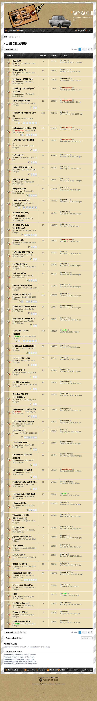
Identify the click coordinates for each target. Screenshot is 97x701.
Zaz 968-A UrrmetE (20, 603)
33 (32, 207)
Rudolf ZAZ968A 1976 (22, 167)
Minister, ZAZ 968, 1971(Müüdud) (20, 395)
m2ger (17, 73)
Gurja (17, 103)
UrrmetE (18, 606)
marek (17, 297)
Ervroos (18, 288)
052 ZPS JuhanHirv (20, 179)
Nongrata (66, 155)
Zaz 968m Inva (18, 527)
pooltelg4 (18, 203)
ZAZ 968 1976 (18, 369)
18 (30, 123)
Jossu (17, 64)
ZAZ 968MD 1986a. (20, 442)
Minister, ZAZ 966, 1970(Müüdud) (20, 214)
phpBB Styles (55, 677)
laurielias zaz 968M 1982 (23, 318)
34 (35, 207)
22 (30, 341)
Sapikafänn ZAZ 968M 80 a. (24, 481)
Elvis (17, 360)
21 (27, 341)
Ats (16, 557)
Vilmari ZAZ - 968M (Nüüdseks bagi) (20, 516)
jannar (17, 566)
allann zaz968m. (19, 503)
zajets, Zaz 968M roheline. (24, 345)
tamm (17, 615)
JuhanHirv (19, 182)
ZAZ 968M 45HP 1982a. (22, 252)
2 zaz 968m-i (18, 545)
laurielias (18, 321)
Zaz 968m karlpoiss (21, 381)
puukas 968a (18, 240)
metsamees (67, 88)
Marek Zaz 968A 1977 (21, 294)
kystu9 (17, 267)
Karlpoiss (18, 384)
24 (35, 341)
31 (27, 207)
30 (24, 207)
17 (27, 123)
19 (32, 123)
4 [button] (88, 49)
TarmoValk (19, 496)
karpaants (19, 460)
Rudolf (17, 170)
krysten (18, 548)
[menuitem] (20, 30)
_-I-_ (16, 146)
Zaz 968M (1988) (19, 264)
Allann (17, 506)
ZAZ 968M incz (18, 430)
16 (24, 123)
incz (16, 158)
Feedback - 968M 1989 (22, 79)
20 (35, 123)
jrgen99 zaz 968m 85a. (22, 536)
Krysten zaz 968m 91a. (22, 584)
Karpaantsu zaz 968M (22, 469)
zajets (17, 348)
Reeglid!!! (16, 61)
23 (32, 341)
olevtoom (66, 69)
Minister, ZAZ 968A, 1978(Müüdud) (21, 226)
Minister (18, 218)
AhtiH (17, 336)
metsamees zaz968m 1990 (24, 409)
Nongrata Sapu (19, 188)
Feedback (19, 82)
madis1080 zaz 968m (21, 572)
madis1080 (19, 575)
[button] (92, 49)
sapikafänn (19, 255)
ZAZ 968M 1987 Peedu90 (23, 421)
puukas (18, 243)
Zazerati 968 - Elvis (21, 357)
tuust (17, 118)
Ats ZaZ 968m (18, 554)
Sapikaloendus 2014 (21, 621)
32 (30, 207)
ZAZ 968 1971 (18, 155)
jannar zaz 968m (19, 563)
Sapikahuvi (19, 597)
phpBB (42, 684)
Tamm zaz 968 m (19, 612)
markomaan (19, 94)
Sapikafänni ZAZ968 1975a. (24, 306)
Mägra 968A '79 (19, 70)
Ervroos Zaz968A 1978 (22, 285)
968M (14, 594)
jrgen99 (18, 539)
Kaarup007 (19, 530)
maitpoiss (18, 276)
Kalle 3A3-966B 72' (21, 200)
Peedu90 (18, 424)
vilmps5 (18, 521)
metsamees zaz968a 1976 (24, 127)
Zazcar (17, 372)
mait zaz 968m (19, 273)
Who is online (10, 644)
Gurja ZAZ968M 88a (21, 100)
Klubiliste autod (15, 43)
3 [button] (85, 49)
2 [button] (82, 49)
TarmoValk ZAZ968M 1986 (23, 493)
